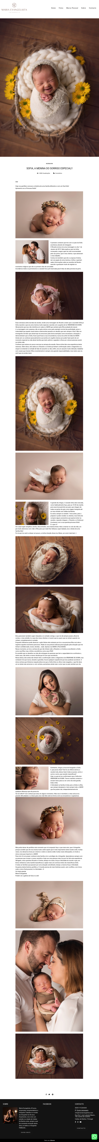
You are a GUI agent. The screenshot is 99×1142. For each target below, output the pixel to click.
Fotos (61, 8)
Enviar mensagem (82, 1110)
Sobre (83, 8)
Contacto (92, 8)
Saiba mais (25, 1132)
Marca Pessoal (72, 8)
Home (53, 8)
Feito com (49, 1140)
